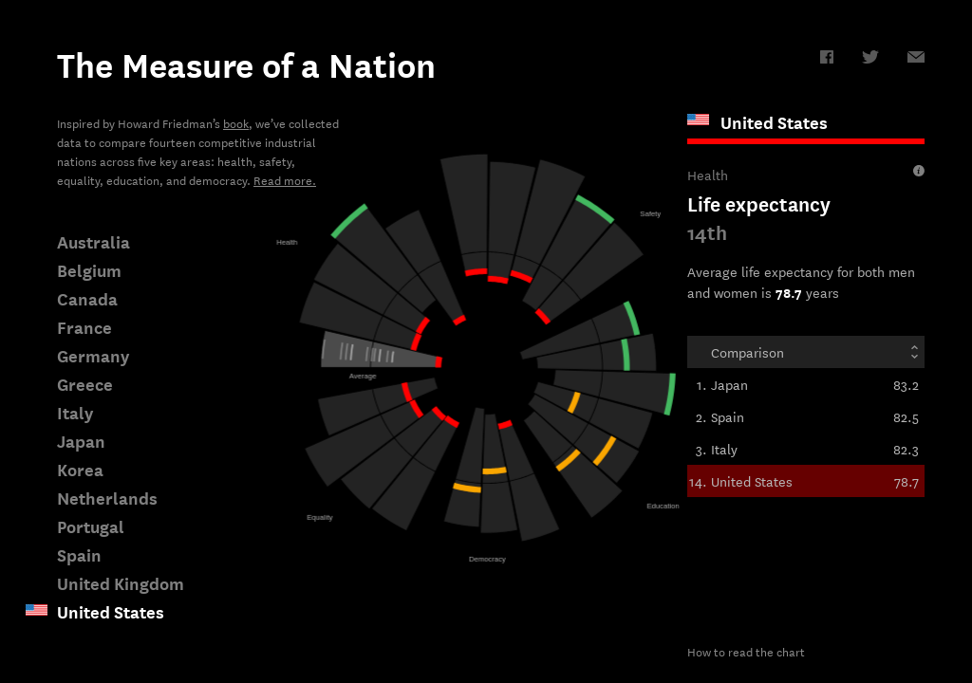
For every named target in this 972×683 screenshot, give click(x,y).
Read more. (284, 179)
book (236, 122)
